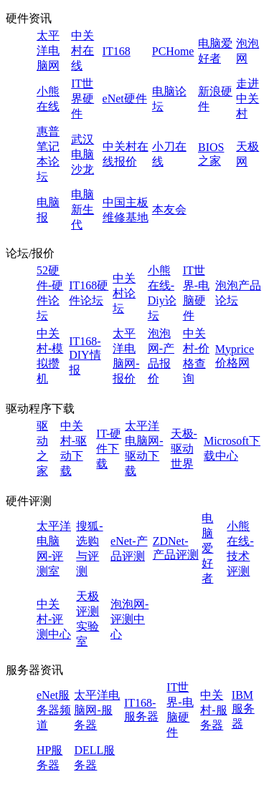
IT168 (117, 51)
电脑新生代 (82, 209)
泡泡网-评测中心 (129, 619)
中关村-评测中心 (54, 619)
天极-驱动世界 (184, 449)
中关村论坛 (124, 293)
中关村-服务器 (213, 710)
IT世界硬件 (82, 98)
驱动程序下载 (40, 408)
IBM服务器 (243, 709)
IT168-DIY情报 (84, 355)
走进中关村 (247, 98)
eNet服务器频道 (54, 710)
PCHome (173, 51)
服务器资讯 (34, 670)
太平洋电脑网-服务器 (97, 710)
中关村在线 (82, 50)
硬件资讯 (29, 18)
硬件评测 (29, 501)
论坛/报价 (30, 253)
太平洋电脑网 (48, 50)
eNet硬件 (125, 98)
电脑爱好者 (207, 548)
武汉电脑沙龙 (82, 154)
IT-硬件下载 (108, 449)
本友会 (169, 209)
